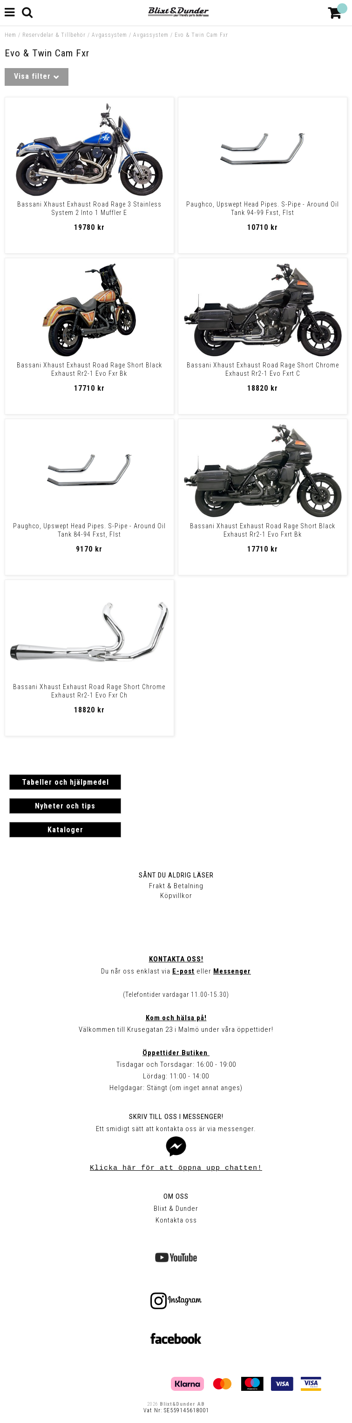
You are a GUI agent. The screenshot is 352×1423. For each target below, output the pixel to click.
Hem (10, 35)
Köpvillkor (176, 895)
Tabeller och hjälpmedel (65, 782)
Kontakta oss (176, 1220)
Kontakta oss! (176, 959)
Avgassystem (109, 35)
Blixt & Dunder (176, 1208)
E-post (183, 971)
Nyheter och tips (65, 805)
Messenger (232, 971)
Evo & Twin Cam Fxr (201, 35)
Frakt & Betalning (176, 886)
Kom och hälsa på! (176, 1018)
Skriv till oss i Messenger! (176, 1116)
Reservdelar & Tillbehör (54, 35)
